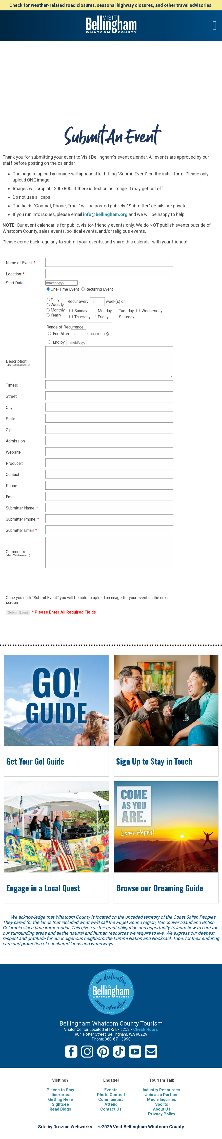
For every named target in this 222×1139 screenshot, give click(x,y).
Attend (111, 1104)
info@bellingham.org (105, 214)
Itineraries (60, 1094)
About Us (161, 1109)
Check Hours (145, 1029)
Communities (111, 1099)
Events (110, 1089)
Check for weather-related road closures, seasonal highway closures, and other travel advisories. (111, 5)
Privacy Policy (161, 1114)
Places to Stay (60, 1089)
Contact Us (111, 1109)
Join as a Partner (161, 1094)
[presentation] (44, 580)
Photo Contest (111, 1094)
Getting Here (60, 1099)
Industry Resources (161, 1089)
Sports (161, 1104)
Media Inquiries (161, 1099)
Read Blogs (60, 1109)
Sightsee (60, 1104)
